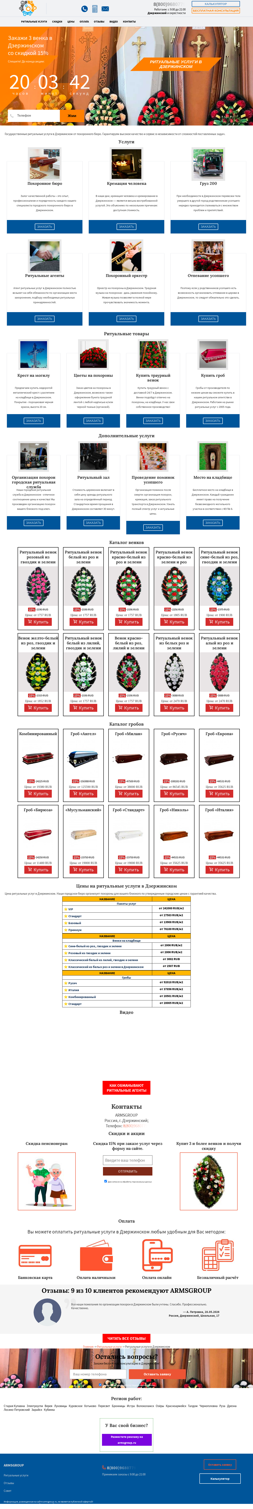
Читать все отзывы (127, 1338)
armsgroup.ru (50, 1501)
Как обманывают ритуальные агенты (126, 1088)
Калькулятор (216, 4)
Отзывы (99, 21)
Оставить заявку (220, 1465)
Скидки (57, 21)
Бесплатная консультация (216, 10)
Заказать (44, 227)
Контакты (129, 21)
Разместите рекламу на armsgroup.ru (127, 1440)
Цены (71, 21)
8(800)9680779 (169, 4)
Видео (114, 21)
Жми (72, 116)
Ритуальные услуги (34, 21)
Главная (88, 1346)
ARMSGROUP (14, 1465)
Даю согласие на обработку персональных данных (128, 1181)
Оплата (84, 21)
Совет (7, 1491)
